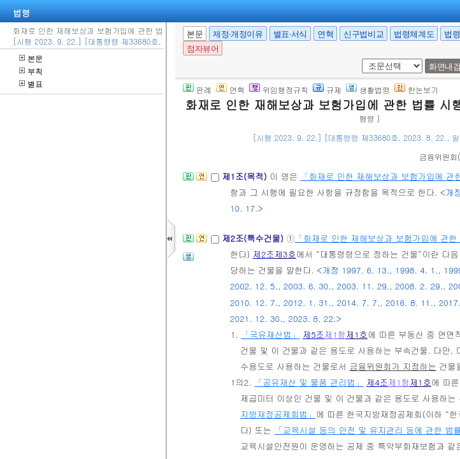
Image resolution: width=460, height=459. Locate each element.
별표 (31, 83)
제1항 (335, 334)
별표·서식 (290, 34)
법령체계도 (414, 34)
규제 (327, 89)
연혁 (325, 34)
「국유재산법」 (270, 334)
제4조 (377, 382)
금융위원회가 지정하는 (392, 366)
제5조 (313, 334)
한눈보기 (416, 89)
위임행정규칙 (278, 89)
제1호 (357, 334)
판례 (197, 89)
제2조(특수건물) (254, 238)
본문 (31, 58)
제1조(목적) (246, 176)
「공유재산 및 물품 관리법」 (308, 382)
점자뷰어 (203, 49)
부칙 (31, 71)
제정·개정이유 (237, 34)
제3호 (285, 254)
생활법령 (368, 89)
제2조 (264, 254)
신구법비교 (363, 34)
